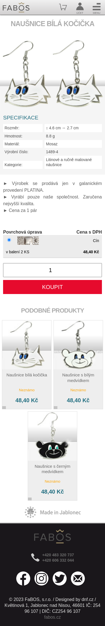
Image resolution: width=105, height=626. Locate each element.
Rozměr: (11, 128)
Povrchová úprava (22, 232)
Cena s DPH (89, 232)
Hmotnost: (13, 136)
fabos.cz (52, 617)
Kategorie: (13, 164)
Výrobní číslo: (16, 152)
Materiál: (12, 144)
